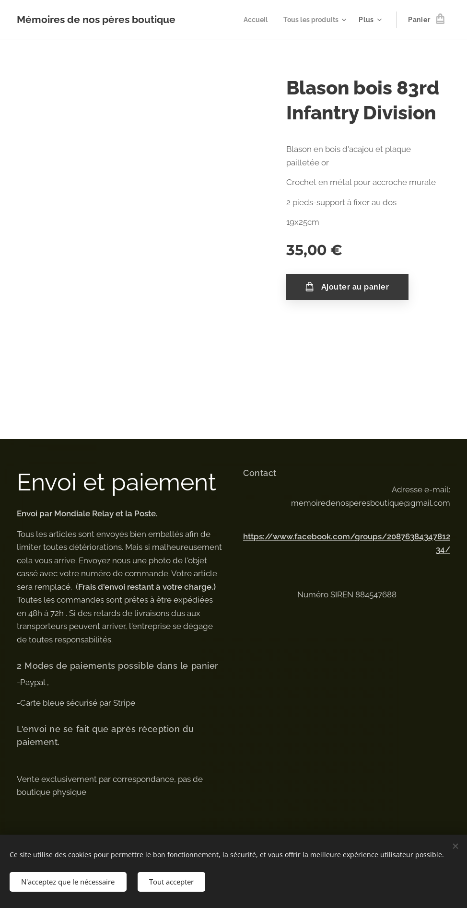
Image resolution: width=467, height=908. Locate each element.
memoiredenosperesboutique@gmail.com (370, 502)
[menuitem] (252, 20)
